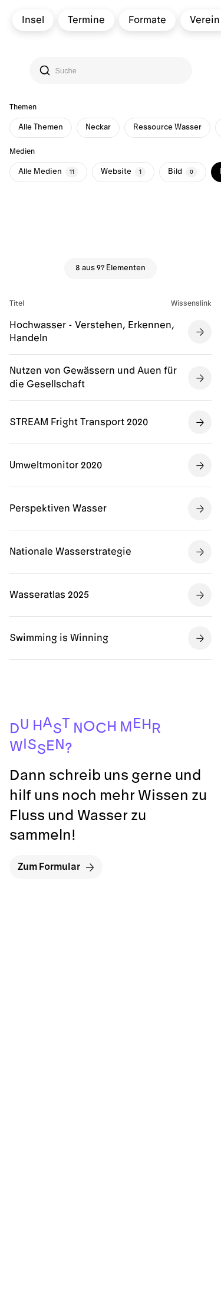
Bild (182, 172)
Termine (85, 20)
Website (123, 172)
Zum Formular (56, 867)
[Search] (112, 70)
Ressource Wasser (167, 127)
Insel (32, 20)
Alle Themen (40, 127)
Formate (147, 20)
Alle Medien (48, 172)
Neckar (98, 127)
